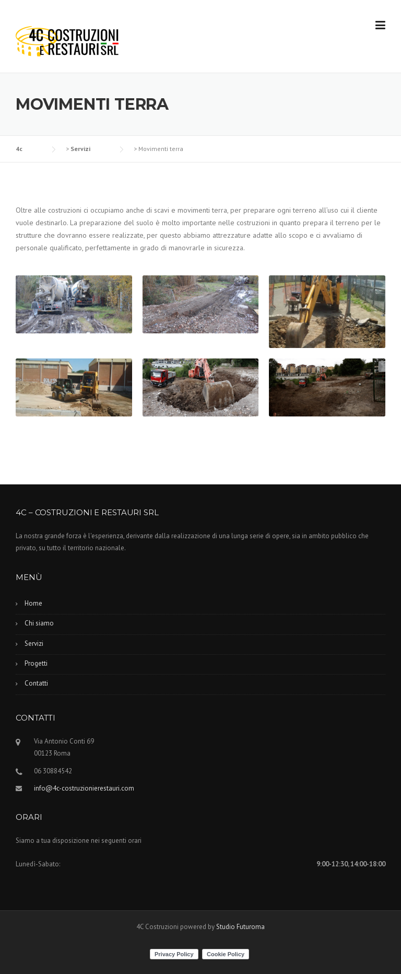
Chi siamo (39, 623)
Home (33, 603)
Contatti (36, 683)
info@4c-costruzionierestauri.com (84, 788)
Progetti (36, 663)
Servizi (34, 643)
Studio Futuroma (240, 926)
